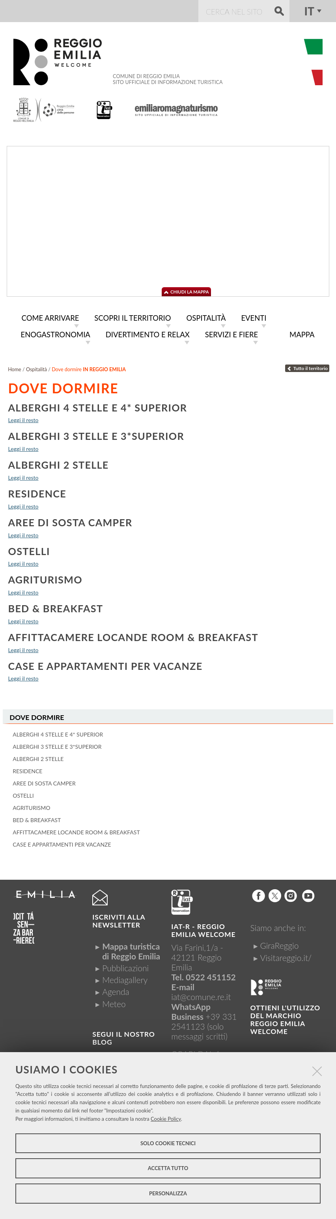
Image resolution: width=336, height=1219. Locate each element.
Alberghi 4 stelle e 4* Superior (97, 406)
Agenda (115, 990)
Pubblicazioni (125, 966)
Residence (37, 492)
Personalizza (168, 1193)
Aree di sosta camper (70, 521)
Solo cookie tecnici (168, 1143)
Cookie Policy (166, 1119)
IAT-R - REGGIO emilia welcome (203, 928)
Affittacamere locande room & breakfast (133, 635)
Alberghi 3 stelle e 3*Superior (96, 434)
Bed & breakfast (55, 607)
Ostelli (29, 549)
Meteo (113, 1002)
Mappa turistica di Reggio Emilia (131, 949)
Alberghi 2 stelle (58, 463)
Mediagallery (124, 978)
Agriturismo (45, 578)
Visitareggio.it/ (286, 956)
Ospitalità (36, 368)
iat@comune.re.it (201, 995)
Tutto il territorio (307, 367)
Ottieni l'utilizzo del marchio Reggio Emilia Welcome (285, 1018)
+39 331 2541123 (204, 1019)
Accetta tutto (168, 1168)
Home (14, 368)
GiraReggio (279, 943)
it (309, 11)
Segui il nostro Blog (123, 1036)
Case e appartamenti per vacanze (105, 664)
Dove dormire (36, 715)
